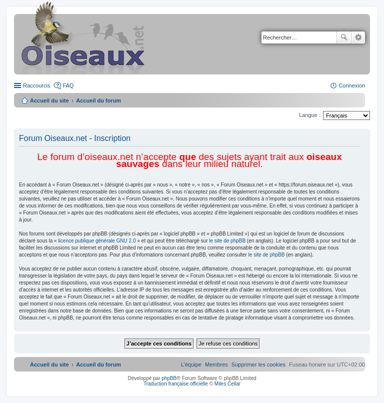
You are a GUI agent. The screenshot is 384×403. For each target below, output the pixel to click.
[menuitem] (259, 365)
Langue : (309, 115)
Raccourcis (36, 85)
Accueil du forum (98, 101)
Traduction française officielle (176, 383)
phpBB (169, 378)
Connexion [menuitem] (351, 85)
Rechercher (344, 38)
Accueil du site (49, 101)
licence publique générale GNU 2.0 (97, 241)
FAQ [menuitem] (68, 85)
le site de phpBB (227, 241)
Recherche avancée (358, 38)
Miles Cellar (227, 383)
